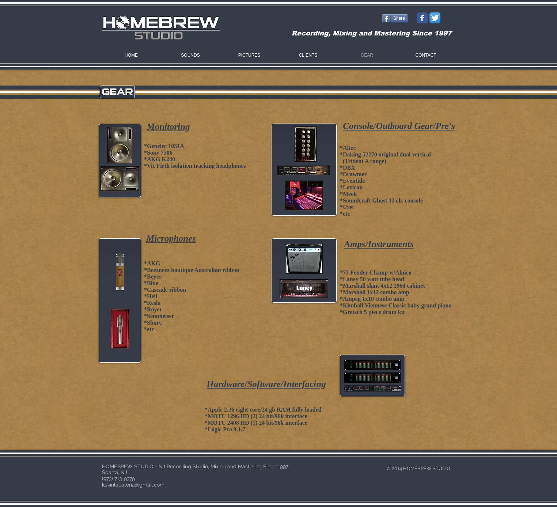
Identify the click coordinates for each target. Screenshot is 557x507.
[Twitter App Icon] (434, 17)
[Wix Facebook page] (422, 17)
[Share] (395, 18)
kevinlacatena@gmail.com (133, 485)
